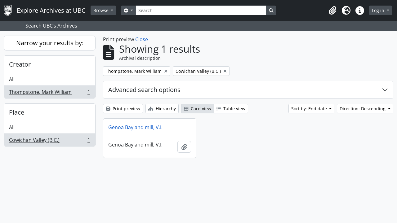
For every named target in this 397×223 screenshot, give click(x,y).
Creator (20, 64)
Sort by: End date (309, 109)
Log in (379, 10)
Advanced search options (144, 89)
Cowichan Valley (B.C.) (49, 141)
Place (16, 112)
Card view (197, 109)
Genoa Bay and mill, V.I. (135, 127)
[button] (332, 10)
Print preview (123, 109)
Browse (101, 10)
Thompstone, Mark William (49, 93)
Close (141, 39)
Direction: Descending (363, 109)
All (12, 79)
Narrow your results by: (49, 43)
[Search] (201, 10)
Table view (230, 109)
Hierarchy (162, 109)
